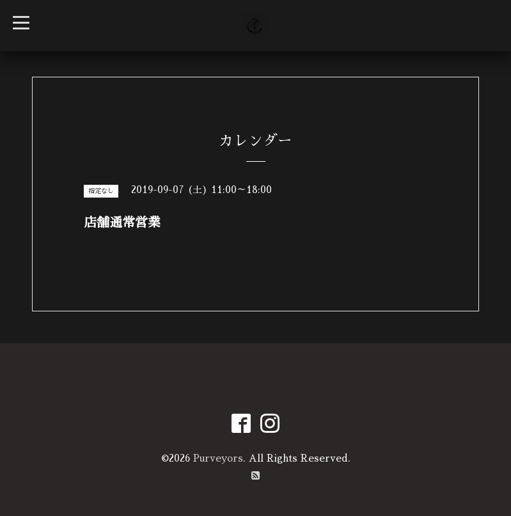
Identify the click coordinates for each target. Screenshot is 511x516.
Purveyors (218, 458)
